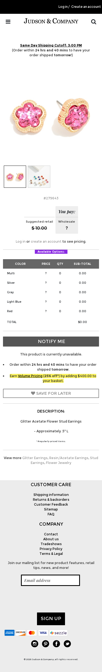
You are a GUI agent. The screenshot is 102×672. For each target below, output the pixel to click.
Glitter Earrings (35, 458)
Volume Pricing (30, 376)
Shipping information (51, 495)
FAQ (51, 514)
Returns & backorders (51, 500)
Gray (10, 292)
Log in (63, 7)
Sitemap (51, 509)
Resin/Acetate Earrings (68, 458)
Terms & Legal (51, 554)
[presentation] (45, 599)
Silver (11, 283)
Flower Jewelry (58, 463)
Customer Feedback (51, 504)
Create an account (86, 7)
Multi (11, 273)
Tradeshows (51, 544)
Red (10, 311)
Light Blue (14, 302)
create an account (46, 241)
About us (51, 539)
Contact (51, 534)
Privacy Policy (51, 549)
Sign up (51, 618)
